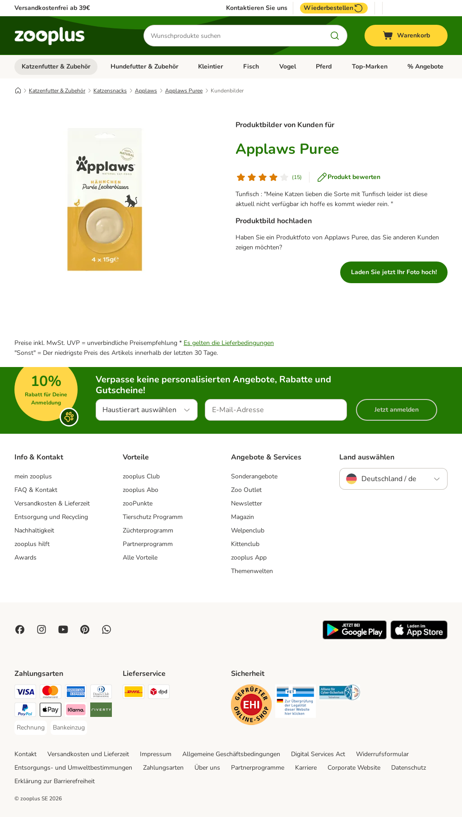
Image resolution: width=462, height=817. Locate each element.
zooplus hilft (32, 544)
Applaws (146, 90)
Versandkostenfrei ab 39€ (52, 8)
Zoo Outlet (246, 490)
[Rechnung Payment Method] (31, 728)
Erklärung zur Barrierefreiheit (54, 781)
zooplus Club (141, 476)
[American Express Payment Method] (76, 693)
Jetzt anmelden (396, 409)
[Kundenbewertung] (269, 177)
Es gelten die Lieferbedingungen (229, 343)
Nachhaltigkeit (34, 530)
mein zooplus (33, 476)
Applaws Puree (184, 90)
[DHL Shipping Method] (133, 693)
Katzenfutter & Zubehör (56, 66)
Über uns (207, 767)
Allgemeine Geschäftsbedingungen (231, 754)
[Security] (251, 706)
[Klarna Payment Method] (76, 711)
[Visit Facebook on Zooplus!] (19, 629)
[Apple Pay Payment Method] (50, 711)
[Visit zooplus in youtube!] (63, 629)
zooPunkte (137, 503)
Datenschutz (408, 767)
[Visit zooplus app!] (355, 637)
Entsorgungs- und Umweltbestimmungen (73, 767)
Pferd (324, 66)
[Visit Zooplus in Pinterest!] (84, 629)
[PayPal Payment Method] (25, 711)
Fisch (251, 66)
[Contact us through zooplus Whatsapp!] (106, 629)
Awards (25, 557)
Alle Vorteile (140, 557)
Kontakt (25, 754)
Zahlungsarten (163, 767)
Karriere (306, 767)
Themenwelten (252, 571)
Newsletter (246, 503)
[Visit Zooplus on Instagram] (41, 629)
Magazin (242, 517)
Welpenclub (247, 530)
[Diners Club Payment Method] (101, 693)
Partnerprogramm (148, 544)
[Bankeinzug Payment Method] (69, 728)
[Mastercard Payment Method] (50, 693)
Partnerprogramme (257, 767)
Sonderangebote (254, 476)
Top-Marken (370, 66)
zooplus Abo (140, 490)
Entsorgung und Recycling (51, 517)
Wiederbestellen (334, 8)
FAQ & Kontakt (35, 490)
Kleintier (210, 66)
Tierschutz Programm (153, 517)
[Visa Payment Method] (25, 693)
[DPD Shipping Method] (159, 693)
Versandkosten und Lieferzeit (88, 754)
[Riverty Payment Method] (101, 711)
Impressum (155, 754)
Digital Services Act (318, 754)
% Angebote (425, 66)
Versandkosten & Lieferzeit (52, 503)
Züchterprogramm (148, 530)
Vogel (287, 66)
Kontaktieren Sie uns (256, 8)
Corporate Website (354, 767)
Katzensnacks (110, 90)
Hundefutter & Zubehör (144, 66)
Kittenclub (245, 544)
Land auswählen (366, 457)
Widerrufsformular (382, 754)
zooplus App (249, 557)
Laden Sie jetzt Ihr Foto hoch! (394, 272)
